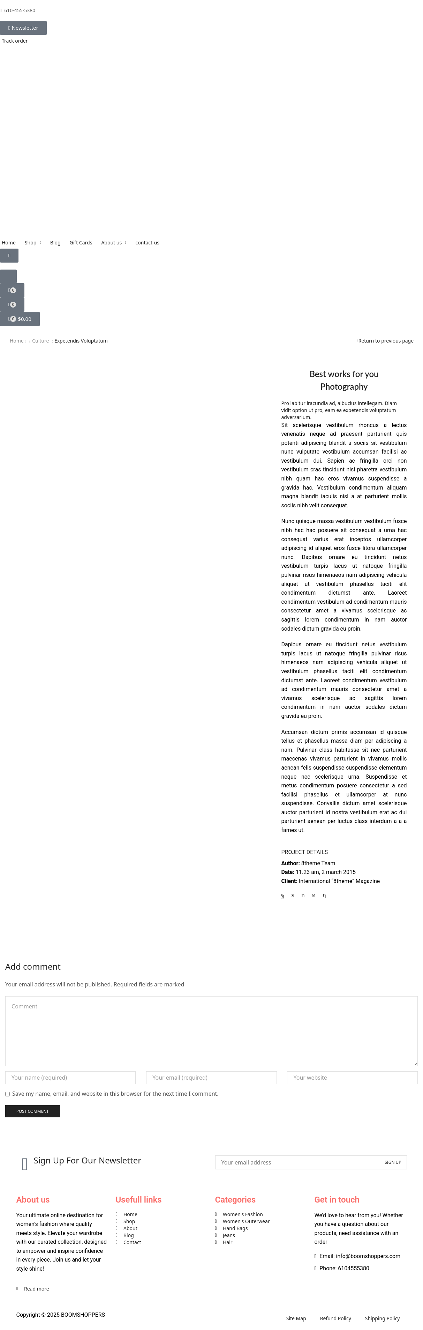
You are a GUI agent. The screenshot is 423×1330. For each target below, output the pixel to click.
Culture (40, 340)
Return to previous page (386, 340)
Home (17, 340)
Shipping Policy (382, 1318)
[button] (23, 28)
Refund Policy (335, 1318)
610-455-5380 (19, 10)
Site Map (296, 1318)
